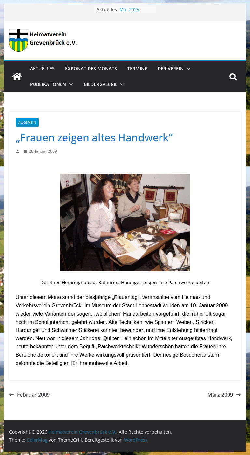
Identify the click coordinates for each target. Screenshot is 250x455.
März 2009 (224, 394)
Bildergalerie (101, 84)
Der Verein (171, 68)
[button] (187, 68)
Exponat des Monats (91, 68)
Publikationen (48, 84)
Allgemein (27, 122)
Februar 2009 (29, 394)
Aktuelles (42, 68)
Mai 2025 (129, 10)
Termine (137, 68)
